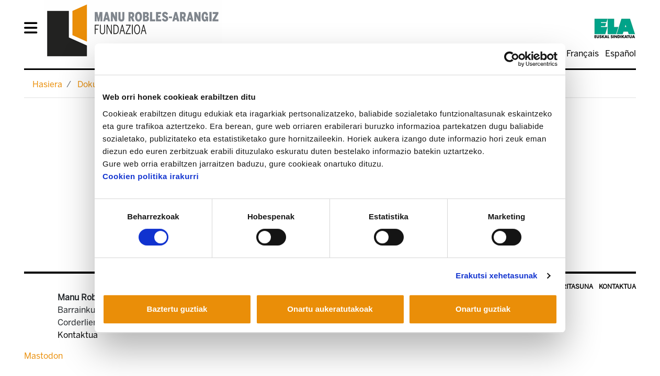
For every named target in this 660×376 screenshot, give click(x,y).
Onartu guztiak (483, 308)
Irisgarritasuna (565, 286)
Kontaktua (617, 286)
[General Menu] (33, 30)
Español (620, 53)
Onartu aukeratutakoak (329, 308)
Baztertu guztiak (177, 308)
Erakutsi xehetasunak (496, 275)
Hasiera (47, 84)
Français (582, 53)
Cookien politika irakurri (151, 176)
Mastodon (43, 356)
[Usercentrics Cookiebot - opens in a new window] (511, 59)
